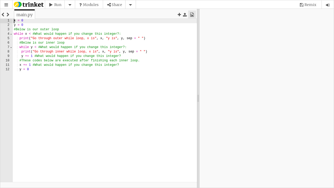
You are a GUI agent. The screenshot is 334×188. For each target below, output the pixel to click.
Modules (91, 5)
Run (57, 5)
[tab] (24, 14)
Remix (310, 5)
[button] (6, 4)
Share (117, 5)
